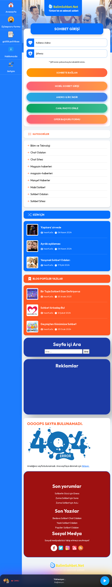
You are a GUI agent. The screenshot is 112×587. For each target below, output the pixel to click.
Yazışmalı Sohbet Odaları (55, 260)
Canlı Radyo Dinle (67, 108)
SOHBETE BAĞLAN (66, 72)
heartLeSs (48, 232)
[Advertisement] (67, 391)
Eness (76, 493)
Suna (75, 498)
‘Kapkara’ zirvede (51, 227)
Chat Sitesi (36, 159)
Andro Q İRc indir (67, 97)
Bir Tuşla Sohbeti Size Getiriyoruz (60, 291)
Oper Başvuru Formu (67, 119)
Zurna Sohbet (62, 498)
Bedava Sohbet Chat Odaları (67, 518)
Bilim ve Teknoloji (40, 145)
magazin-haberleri (41, 173)
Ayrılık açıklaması (50, 243)
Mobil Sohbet (37, 187)
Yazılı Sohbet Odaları (67, 522)
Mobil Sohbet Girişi (67, 86)
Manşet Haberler (40, 180)
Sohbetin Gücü (62, 493)
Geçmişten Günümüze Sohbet (58, 324)
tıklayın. (85, 466)
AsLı (76, 502)
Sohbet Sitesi (37, 201)
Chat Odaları (38, 152)
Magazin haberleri (41, 166)
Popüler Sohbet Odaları (67, 527)
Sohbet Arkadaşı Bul (53, 307)
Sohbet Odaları (39, 194)
